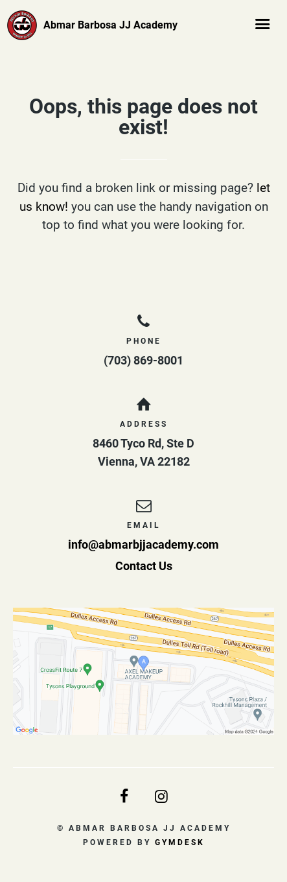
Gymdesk (180, 842)
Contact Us (143, 566)
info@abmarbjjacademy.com (143, 544)
